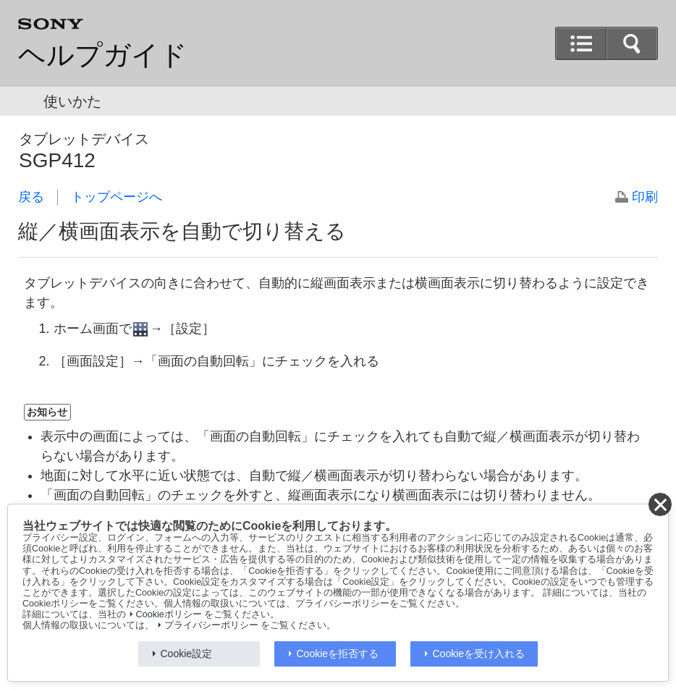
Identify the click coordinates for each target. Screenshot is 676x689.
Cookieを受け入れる (479, 653)
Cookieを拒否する (338, 653)
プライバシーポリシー (211, 625)
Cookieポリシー (169, 614)
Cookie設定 (187, 653)
